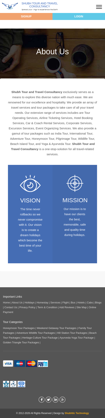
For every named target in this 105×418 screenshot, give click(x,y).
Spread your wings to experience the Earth (40, 9)
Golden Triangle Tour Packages (21, 342)
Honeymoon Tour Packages (19, 328)
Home (6, 302)
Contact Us (10, 307)
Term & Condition (47, 307)
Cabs (90, 302)
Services (55, 302)
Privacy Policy (27, 307)
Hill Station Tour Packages (72, 332)
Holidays (30, 302)
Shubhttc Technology (77, 413)
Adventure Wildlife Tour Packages (35, 332)
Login (78, 16)
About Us (17, 302)
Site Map (81, 307)
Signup (26, 16)
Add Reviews (66, 307)
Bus (73, 302)
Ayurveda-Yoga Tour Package (77, 337)
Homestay (42, 302)
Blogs (98, 302)
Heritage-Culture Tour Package (40, 337)
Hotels (81, 302)
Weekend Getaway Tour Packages (56, 328)
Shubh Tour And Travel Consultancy (40, 5)
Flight (65, 302)
